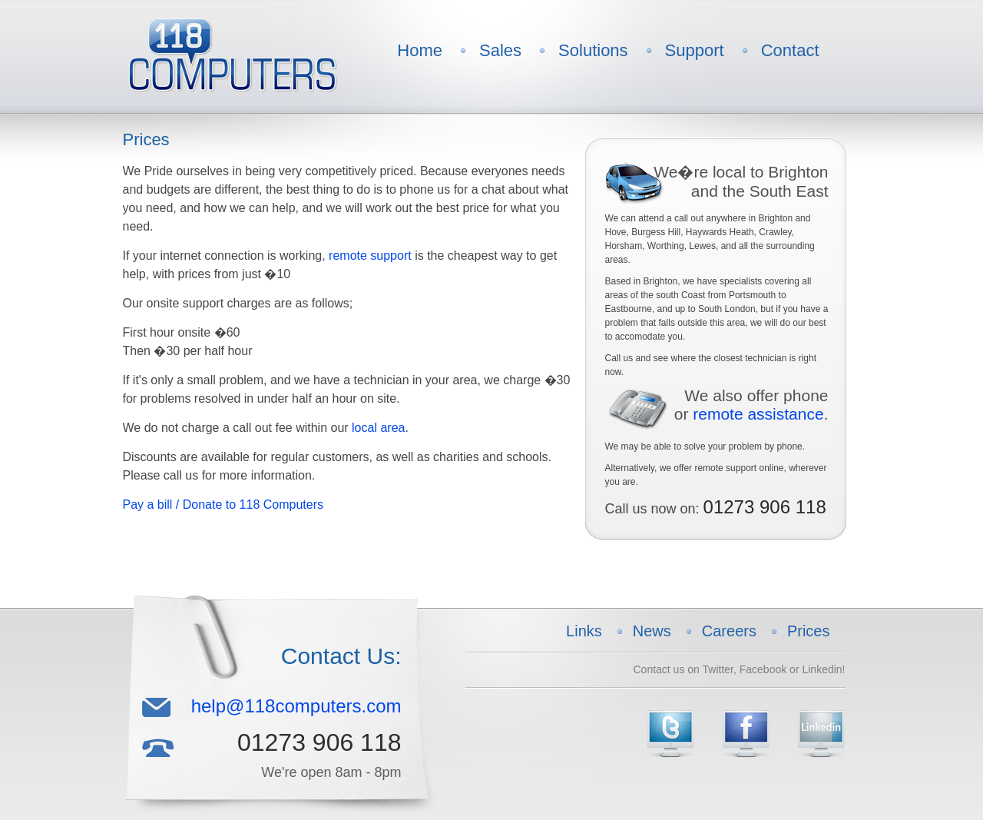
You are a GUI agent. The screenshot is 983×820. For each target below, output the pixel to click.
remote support (370, 255)
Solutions (593, 50)
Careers (729, 630)
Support (694, 50)
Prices (808, 630)
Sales (500, 50)
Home (419, 50)
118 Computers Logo (231, 55)
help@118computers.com (296, 706)
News (652, 630)
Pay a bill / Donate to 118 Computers (223, 504)
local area (378, 427)
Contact (790, 50)
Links (584, 630)
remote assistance (758, 414)
